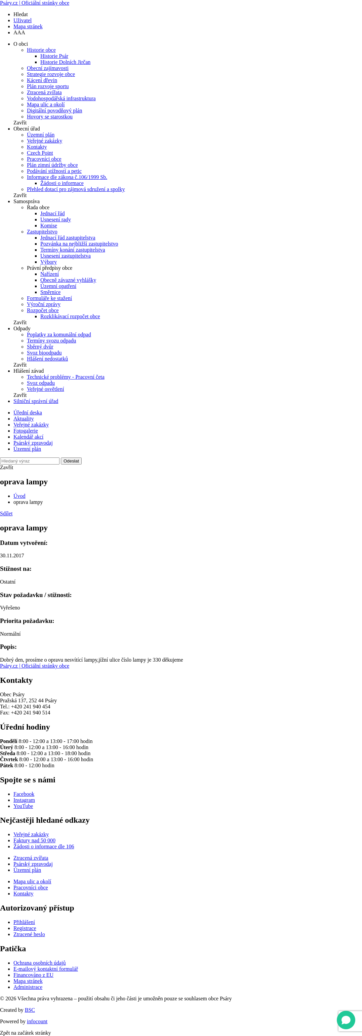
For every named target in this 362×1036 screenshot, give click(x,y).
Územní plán (40, 135)
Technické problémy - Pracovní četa (66, 377)
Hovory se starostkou (50, 116)
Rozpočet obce (43, 310)
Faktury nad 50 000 (34, 840)
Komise (48, 225)
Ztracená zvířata (44, 92)
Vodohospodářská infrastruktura (61, 98)
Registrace (24, 928)
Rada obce (38, 207)
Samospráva (26, 201)
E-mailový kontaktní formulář (45, 969)
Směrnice (50, 292)
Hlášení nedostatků (47, 359)
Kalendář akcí (28, 437)
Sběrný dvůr (40, 346)
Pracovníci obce (44, 159)
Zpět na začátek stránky (25, 1033)
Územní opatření (58, 286)
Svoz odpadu (41, 383)
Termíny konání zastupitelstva (72, 250)
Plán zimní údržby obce (52, 165)
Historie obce (41, 50)
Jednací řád (52, 213)
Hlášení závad (28, 371)
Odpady (22, 328)
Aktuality (23, 418)
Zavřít (20, 122)
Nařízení (49, 274)
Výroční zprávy (44, 304)
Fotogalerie (25, 431)
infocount (37, 1021)
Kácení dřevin (42, 80)
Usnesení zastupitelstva (65, 256)
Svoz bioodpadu (44, 353)
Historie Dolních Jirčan (65, 62)
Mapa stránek (28, 26)
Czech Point (40, 153)
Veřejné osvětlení (45, 389)
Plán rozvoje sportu (48, 86)
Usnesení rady (55, 219)
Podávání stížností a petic (54, 171)
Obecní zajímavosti (48, 68)
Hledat (20, 14)
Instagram (24, 800)
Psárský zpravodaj (33, 443)
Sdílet (6, 513)
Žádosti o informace (62, 183)
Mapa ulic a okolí (46, 104)
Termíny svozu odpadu (51, 340)
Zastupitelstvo (42, 231)
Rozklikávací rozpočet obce (70, 316)
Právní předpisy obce (49, 268)
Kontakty (37, 147)
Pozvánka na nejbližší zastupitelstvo (79, 244)
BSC (30, 1010)
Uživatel (22, 20)
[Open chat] (346, 1020)
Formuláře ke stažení (49, 298)
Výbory (48, 262)
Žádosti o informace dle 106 (43, 846)
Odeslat (71, 461)
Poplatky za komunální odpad (59, 334)
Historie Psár (54, 56)
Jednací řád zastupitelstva (67, 237)
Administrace (27, 987)
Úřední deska (27, 412)
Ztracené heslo (29, 934)
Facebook (23, 794)
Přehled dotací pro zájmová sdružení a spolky (76, 189)
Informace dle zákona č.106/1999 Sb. (67, 177)
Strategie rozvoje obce (51, 74)
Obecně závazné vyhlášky (68, 280)
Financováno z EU (33, 975)
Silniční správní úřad (35, 401)
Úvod (19, 496)
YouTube (23, 806)
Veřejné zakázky (44, 141)
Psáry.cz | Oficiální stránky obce (34, 3)
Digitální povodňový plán (54, 110)
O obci (20, 44)
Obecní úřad (26, 129)
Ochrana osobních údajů (39, 963)
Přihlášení (24, 922)
